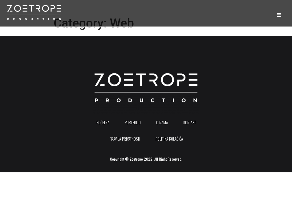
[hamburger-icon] (278, 15)
